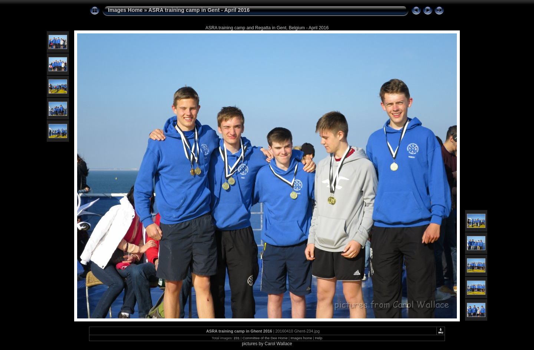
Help (318, 338)
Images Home (125, 10)
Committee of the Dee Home (265, 338)
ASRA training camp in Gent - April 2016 (199, 10)
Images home (301, 338)
